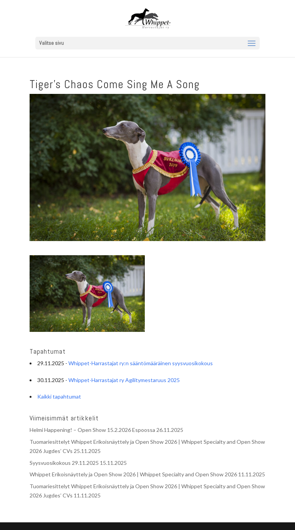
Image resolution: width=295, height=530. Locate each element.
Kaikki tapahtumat (59, 396)
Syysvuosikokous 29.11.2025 (64, 462)
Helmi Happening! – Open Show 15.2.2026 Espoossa (92, 430)
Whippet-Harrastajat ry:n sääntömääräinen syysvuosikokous (140, 363)
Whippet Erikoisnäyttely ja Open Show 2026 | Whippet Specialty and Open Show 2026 (133, 474)
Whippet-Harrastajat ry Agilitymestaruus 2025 (124, 380)
